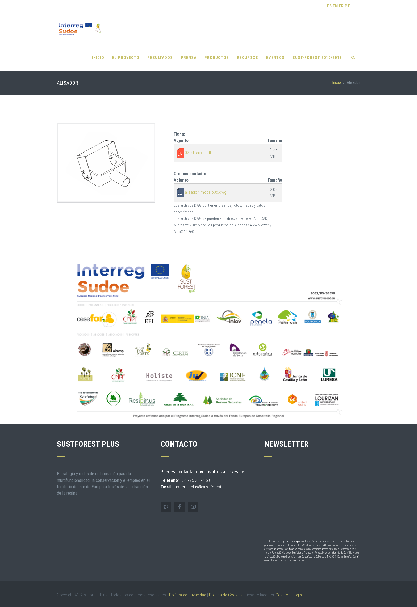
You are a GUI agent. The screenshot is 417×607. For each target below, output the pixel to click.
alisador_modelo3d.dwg (205, 188)
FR (341, 6)
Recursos (247, 53)
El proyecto (125, 53)
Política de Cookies (226, 590)
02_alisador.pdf (198, 148)
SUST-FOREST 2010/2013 (317, 53)
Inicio (98, 53)
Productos (217, 53)
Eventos (275, 53)
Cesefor (283, 590)
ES (329, 6)
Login (297, 590)
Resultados (160, 53)
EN (335, 6)
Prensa (189, 53)
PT (347, 6)
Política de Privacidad (187, 590)
